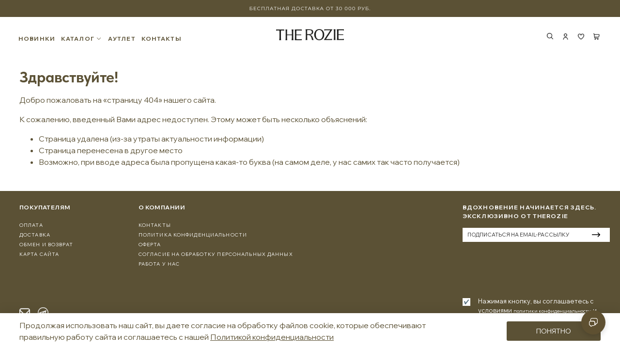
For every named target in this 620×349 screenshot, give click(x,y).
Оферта (150, 244)
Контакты (155, 225)
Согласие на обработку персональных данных (216, 254)
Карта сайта (39, 254)
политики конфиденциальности (552, 311)
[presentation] (536, 268)
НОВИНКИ (37, 39)
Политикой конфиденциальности (272, 337)
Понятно (553, 331)
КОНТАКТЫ (162, 39)
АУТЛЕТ (123, 39)
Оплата (31, 225)
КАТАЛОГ (82, 39)
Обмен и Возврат (46, 244)
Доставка (34, 235)
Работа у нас (159, 264)
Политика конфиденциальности (193, 235)
